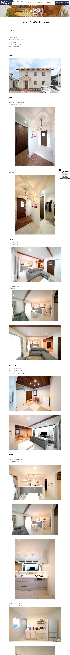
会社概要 (49, 2)
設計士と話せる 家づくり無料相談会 (62, 2)
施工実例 (30, 2)
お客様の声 (39, 2)
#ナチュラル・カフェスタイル (22, 31)
